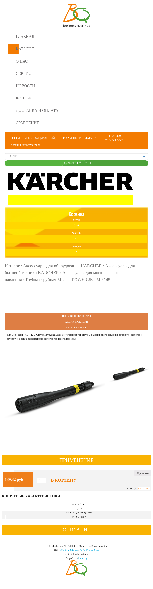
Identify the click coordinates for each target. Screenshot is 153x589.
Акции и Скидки (76, 321)
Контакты (27, 98)
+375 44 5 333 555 (113, 140)
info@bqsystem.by (29, 144)
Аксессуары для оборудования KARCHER (62, 265)
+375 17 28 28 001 (113, 135)
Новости (25, 86)
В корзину (63, 480)
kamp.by (82, 558)
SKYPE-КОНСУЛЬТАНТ (76, 163)
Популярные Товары (76, 315)
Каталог (25, 49)
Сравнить (143, 473)
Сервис (23, 73)
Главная (25, 36)
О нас (22, 61)
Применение (76, 460)
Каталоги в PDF (76, 327)
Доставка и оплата (37, 110)
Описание (76, 529)
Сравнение (27, 123)
